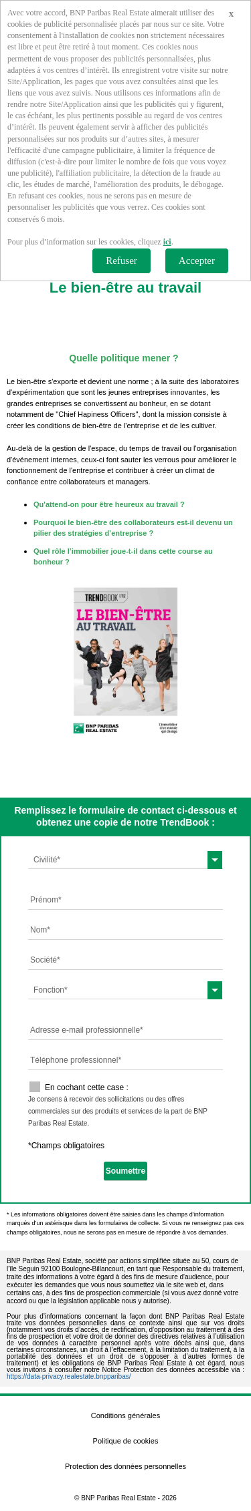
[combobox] (125, 859)
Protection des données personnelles (125, 1466)
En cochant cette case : (87, 1087)
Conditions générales (125, 1415)
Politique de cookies (126, 1441)
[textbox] (125, 859)
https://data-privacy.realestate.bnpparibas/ (69, 1376)
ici (167, 241)
